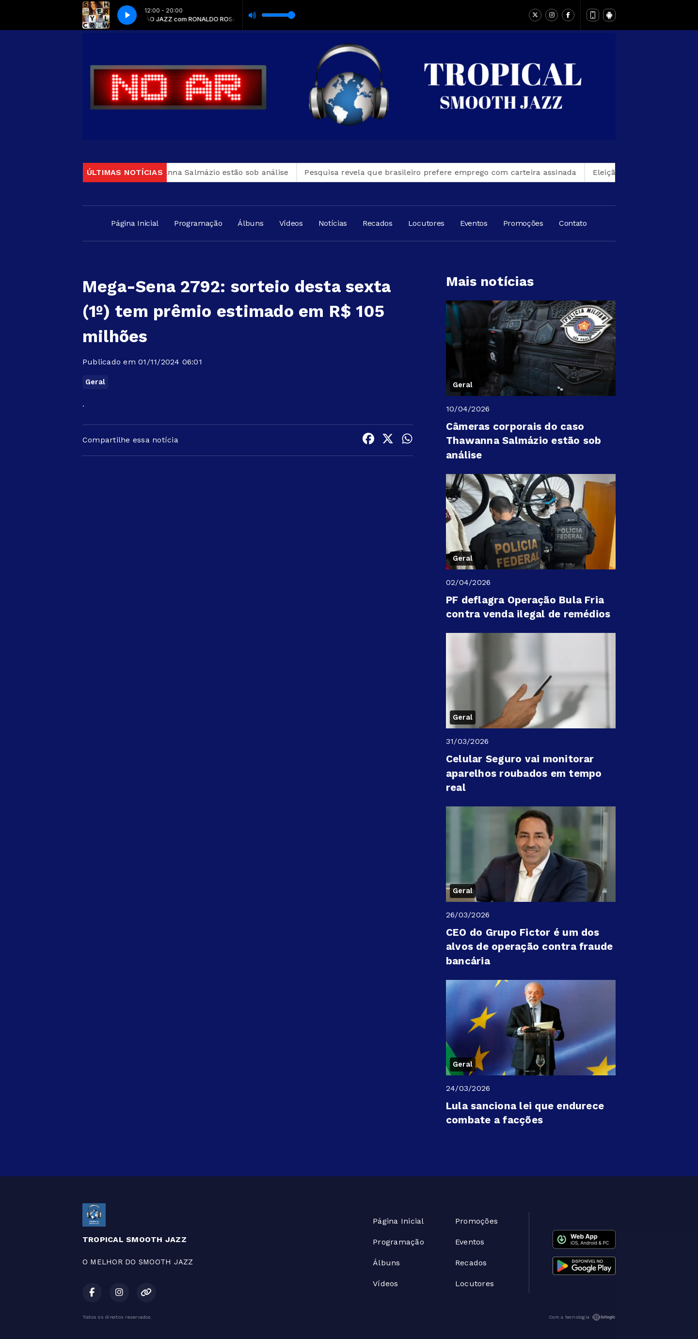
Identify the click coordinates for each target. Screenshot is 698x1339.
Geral (95, 382)
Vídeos (291, 223)
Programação (198, 223)
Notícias (332, 223)
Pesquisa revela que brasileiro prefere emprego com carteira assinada (451, 172)
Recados (378, 223)
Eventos (474, 223)
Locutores (426, 223)
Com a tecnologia (582, 1317)
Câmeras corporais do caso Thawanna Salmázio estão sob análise (172, 172)
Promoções (523, 223)
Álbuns (250, 223)
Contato (573, 223)
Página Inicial (135, 223)
